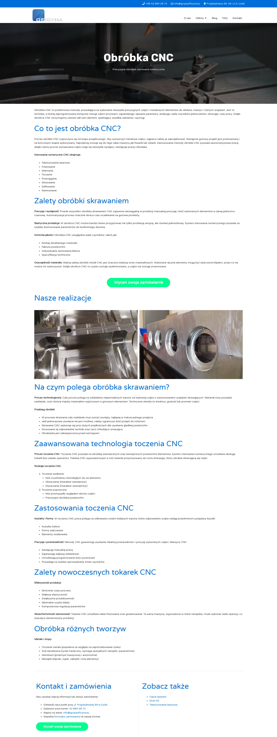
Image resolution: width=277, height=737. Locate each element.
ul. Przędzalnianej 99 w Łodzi (90, 704)
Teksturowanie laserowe (163, 704)
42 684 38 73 (77, 708)
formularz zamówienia (67, 716)
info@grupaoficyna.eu (76, 712)
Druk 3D (154, 700)
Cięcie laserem (157, 696)
